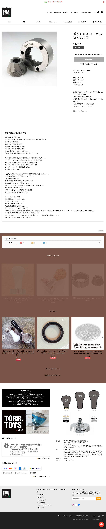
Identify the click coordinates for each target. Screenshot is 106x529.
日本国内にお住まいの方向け (88, 64)
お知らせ (66, 12)
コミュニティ (75, 12)
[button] (3, 337)
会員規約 (93, 515)
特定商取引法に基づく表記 (82, 515)
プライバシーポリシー (68, 515)
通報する (101, 230)
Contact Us (41, 508)
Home (49, 12)
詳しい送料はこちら (44, 458)
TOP (59, 515)
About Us (57, 12)
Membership (86, 12)
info (9, 22)
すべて (10, 242)
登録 (98, 498)
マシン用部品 (67, 22)
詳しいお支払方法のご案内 (42, 476)
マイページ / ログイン (45, 505)
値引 (23, 22)
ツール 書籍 (82, 22)
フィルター (53, 22)
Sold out (88, 59)
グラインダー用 (97, 22)
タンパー (38, 22)
